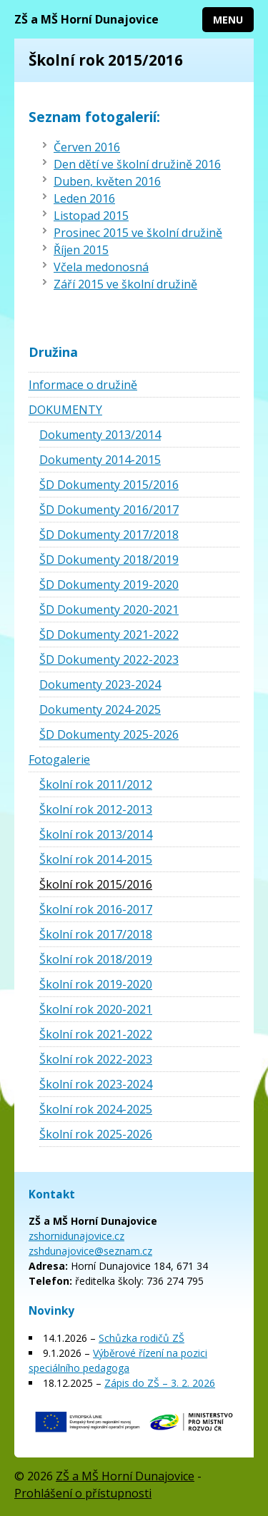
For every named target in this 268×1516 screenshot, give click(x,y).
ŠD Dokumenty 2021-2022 (109, 634)
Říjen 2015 (81, 250)
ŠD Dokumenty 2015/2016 (109, 484)
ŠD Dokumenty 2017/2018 (109, 534)
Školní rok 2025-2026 (95, 1134)
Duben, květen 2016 (107, 181)
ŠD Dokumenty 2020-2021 (109, 609)
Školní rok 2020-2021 (95, 1009)
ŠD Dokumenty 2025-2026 (109, 734)
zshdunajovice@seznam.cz (90, 1251)
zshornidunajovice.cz (76, 1236)
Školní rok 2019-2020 (95, 984)
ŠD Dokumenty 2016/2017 (109, 509)
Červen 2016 (87, 147)
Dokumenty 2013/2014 (100, 435)
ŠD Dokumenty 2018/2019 (109, 559)
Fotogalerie (59, 759)
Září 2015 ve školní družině (125, 284)
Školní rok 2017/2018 (95, 934)
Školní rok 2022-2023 (95, 1059)
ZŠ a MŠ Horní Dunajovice (86, 19)
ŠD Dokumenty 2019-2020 (109, 584)
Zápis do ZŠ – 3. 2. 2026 (159, 1383)
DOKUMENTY (65, 410)
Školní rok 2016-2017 (95, 909)
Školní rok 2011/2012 (95, 784)
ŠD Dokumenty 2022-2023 (109, 659)
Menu (228, 19)
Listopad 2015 (91, 215)
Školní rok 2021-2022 (95, 1034)
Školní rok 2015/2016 (95, 884)
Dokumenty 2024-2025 (100, 709)
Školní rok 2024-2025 (95, 1109)
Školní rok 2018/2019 (95, 959)
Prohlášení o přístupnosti (83, 1493)
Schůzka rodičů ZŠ (141, 1338)
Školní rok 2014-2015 (95, 859)
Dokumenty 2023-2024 (100, 684)
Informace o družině (83, 385)
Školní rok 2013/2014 (95, 834)
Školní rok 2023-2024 (95, 1084)
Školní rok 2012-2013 (95, 809)
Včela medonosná (101, 267)
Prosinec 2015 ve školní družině (138, 233)
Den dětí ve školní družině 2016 (137, 164)
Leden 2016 (84, 198)
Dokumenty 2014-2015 (100, 460)
